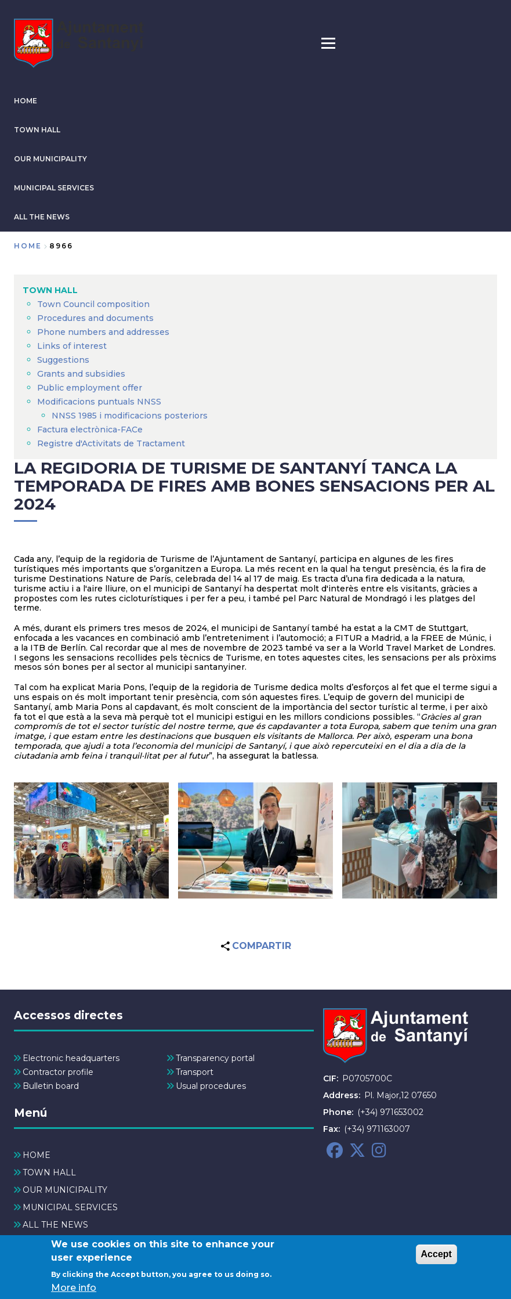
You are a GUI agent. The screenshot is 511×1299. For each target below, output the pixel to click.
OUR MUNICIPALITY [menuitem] (65, 1190)
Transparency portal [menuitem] (215, 1058)
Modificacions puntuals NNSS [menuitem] (99, 401)
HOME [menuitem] (36, 1155)
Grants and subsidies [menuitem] (81, 374)
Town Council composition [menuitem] (93, 304)
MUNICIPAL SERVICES (54, 187)
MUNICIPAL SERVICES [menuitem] (70, 1207)
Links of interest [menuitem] (72, 346)
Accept (436, 1256)
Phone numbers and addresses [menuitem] (103, 332)
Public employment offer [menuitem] (89, 388)
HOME (25, 100)
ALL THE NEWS (42, 216)
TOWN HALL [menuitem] (50, 290)
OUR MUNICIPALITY (50, 158)
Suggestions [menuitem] (63, 360)
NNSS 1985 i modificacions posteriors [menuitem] (131, 415)
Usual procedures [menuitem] (211, 1086)
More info (73, 1289)
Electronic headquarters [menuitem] (71, 1058)
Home (28, 245)
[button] (91, 840)
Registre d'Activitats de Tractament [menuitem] (111, 443)
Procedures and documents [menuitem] (95, 318)
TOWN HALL (37, 129)
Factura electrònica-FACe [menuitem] (90, 429)
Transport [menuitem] (194, 1072)
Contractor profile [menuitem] (58, 1072)
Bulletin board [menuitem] (51, 1086)
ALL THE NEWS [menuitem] (55, 1225)
